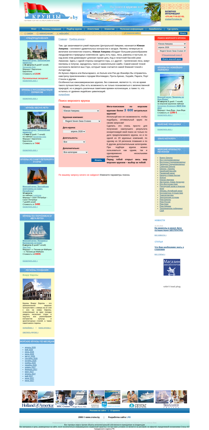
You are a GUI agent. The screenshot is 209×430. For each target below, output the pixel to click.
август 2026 (30, 356)
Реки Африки (165, 206)
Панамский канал (167, 173)
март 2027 (29, 372)
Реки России (165, 202)
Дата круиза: (69, 127)
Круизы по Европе (132, 423)
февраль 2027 (31, 369)
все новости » (160, 235)
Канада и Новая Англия (170, 175)
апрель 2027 (30, 374)
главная (30, 33)
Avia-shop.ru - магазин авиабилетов (109, 423)
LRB (128, 417)
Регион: (66, 107)
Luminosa (37, 195)
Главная (63, 39)
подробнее (64, 94)
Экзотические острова (169, 197)
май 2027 (29, 376)
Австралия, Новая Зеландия (172, 182)
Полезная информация (131, 29)
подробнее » (28, 328)
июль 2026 (29, 354)
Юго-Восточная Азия (169, 184)
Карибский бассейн (168, 171)
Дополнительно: (71, 148)
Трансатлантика (167, 195)
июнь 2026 (29, 352)
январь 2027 (30, 367)
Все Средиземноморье (170, 160)
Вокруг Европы (166, 158)
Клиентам (110, 29)
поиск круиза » (44, 328)
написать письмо (46, 33)
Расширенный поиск (172, 55)
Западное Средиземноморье (172, 164)
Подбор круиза (74, 29)
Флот (33, 29)
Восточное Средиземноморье (173, 162)
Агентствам (93, 29)
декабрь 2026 (31, 365)
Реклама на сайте (98, 410)
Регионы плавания (51, 29)
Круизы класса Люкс (149, 423)
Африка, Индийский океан (171, 191)
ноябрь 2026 (30, 363)
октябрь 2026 (30, 361)
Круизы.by (41, 11)
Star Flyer (27, 247)
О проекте (115, 410)
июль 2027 (29, 380)
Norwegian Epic (29, 67)
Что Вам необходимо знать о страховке (169, 248)
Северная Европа (167, 166)
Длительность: (70, 138)
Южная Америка (167, 180)
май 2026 (29, 350)
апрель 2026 (30, 347)
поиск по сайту (133, 33)
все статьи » (160, 254)
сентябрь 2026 (31, 358)
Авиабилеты (155, 29)
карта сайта (63, 33)
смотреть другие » (30, 332)
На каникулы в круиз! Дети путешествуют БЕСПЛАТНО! (169, 229)
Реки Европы (165, 200)
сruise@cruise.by (173, 19)
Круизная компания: (73, 117)
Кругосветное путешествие (171, 193)
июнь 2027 (29, 378)
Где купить (172, 29)
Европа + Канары (167, 169)
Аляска (163, 177)
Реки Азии (164, 204)
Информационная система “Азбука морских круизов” (73, 423)
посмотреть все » (30, 81)
